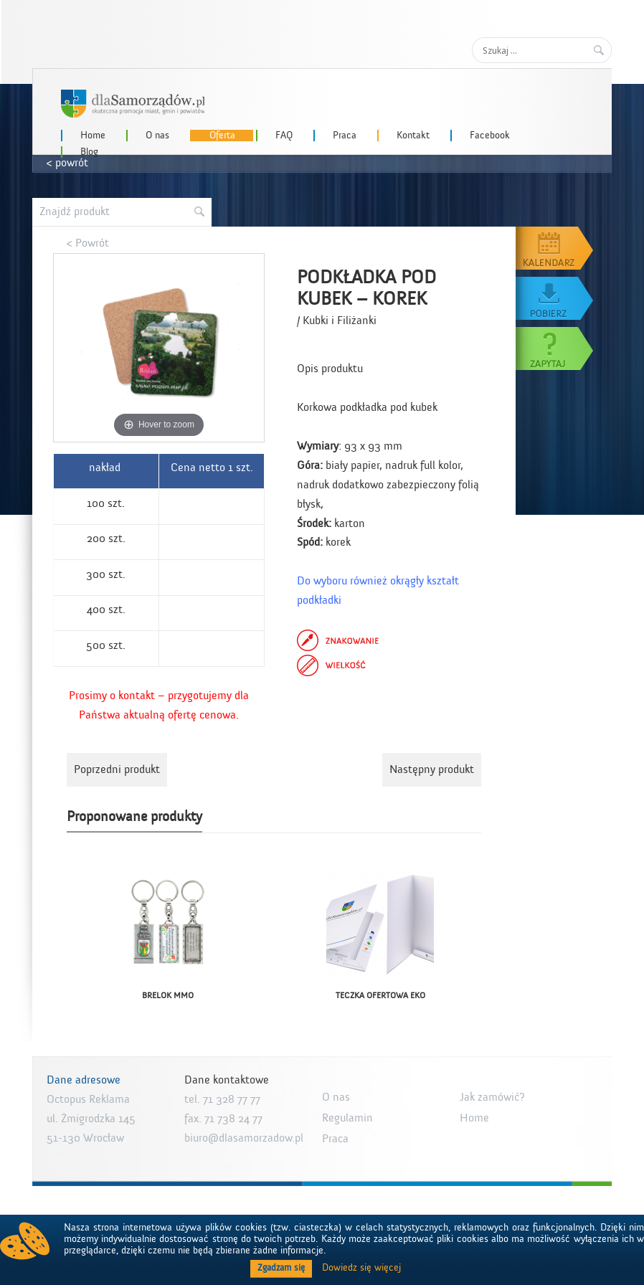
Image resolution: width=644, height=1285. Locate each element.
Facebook (490, 135)
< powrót (67, 162)
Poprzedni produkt (117, 769)
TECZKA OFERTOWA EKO (380, 995)
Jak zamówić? (492, 1097)
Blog (89, 152)
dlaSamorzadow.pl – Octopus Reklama (132, 104)
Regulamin (347, 1117)
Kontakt (413, 135)
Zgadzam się (281, 1268)
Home (92, 135)
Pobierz (555, 298)
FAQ (284, 135)
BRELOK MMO (168, 995)
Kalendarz (555, 248)
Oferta (222, 135)
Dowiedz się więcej (361, 1268)
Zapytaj (555, 348)
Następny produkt (431, 769)
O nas (157, 135)
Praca (344, 135)
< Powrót (88, 243)
